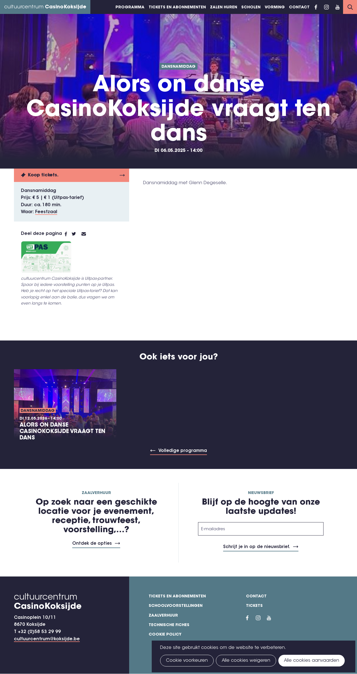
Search (350, 7)
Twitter (76, 234)
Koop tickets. (43, 175)
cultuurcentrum (45, 7)
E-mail (87, 234)
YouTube (337, 7)
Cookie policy (165, 635)
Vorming (275, 7)
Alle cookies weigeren (246, 660)
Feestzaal (46, 212)
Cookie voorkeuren (187, 660)
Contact (299, 7)
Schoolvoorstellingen (175, 606)
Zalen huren (223, 7)
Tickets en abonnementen (177, 7)
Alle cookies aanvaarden (311, 660)
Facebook (316, 7)
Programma (129, 7)
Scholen (250, 7)
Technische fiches (169, 625)
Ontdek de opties (92, 544)
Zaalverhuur (163, 616)
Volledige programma (182, 451)
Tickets (254, 606)
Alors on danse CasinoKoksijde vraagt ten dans (62, 431)
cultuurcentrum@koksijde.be (47, 639)
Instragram (326, 7)
